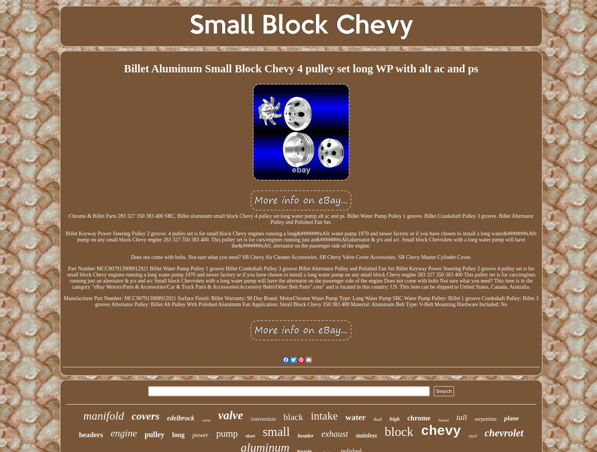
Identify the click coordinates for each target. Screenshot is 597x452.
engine (124, 433)
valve (230, 415)
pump (227, 433)
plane (511, 418)
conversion (263, 419)
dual (378, 419)
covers (146, 416)
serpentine (486, 419)
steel (473, 436)
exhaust (334, 434)
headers (91, 435)
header (305, 436)
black (293, 417)
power (200, 435)
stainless (366, 435)
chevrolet (504, 433)
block (399, 432)
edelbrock (181, 418)
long (178, 435)
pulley (154, 434)
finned (443, 420)
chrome (419, 418)
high (394, 419)
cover (206, 420)
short (250, 436)
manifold (103, 415)
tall (462, 417)
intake (324, 416)
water (355, 417)
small (276, 432)
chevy (441, 431)
